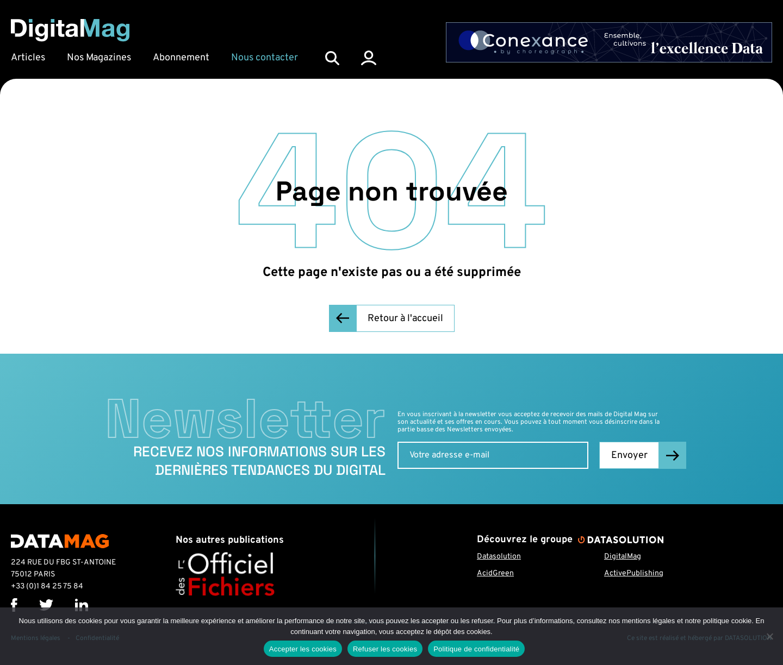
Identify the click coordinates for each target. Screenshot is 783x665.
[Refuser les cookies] (769, 636)
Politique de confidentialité (476, 649)
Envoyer (629, 455)
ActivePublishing (633, 573)
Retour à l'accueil (405, 318)
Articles (28, 58)
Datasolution (499, 556)
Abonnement (181, 58)
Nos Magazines (99, 58)
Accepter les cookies (303, 649)
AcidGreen (495, 573)
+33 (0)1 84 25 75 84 (47, 586)
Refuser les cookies (385, 649)
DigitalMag (622, 556)
